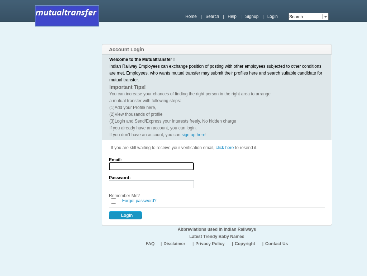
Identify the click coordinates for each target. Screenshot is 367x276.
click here (225, 147)
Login (272, 16)
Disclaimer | (178, 243)
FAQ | (154, 243)
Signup (251, 16)
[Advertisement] (199, 38)
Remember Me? (124, 195)
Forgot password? (139, 200)
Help (232, 16)
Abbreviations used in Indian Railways (217, 229)
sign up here (193, 134)
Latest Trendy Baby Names (216, 236)
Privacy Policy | (214, 243)
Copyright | (249, 243)
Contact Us (276, 243)
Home (191, 16)
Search (212, 16)
